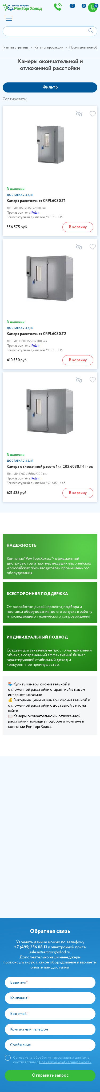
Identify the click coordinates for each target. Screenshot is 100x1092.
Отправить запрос (50, 1075)
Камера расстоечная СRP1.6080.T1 (36, 201)
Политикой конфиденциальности (65, 1062)
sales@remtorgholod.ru (49, 952)
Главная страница (16, 47)
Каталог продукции (49, 47)
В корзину (78, 227)
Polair (35, 212)
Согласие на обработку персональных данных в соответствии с (52, 1059)
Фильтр (50, 87)
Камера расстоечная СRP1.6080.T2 (36, 334)
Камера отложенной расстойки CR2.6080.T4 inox (50, 466)
